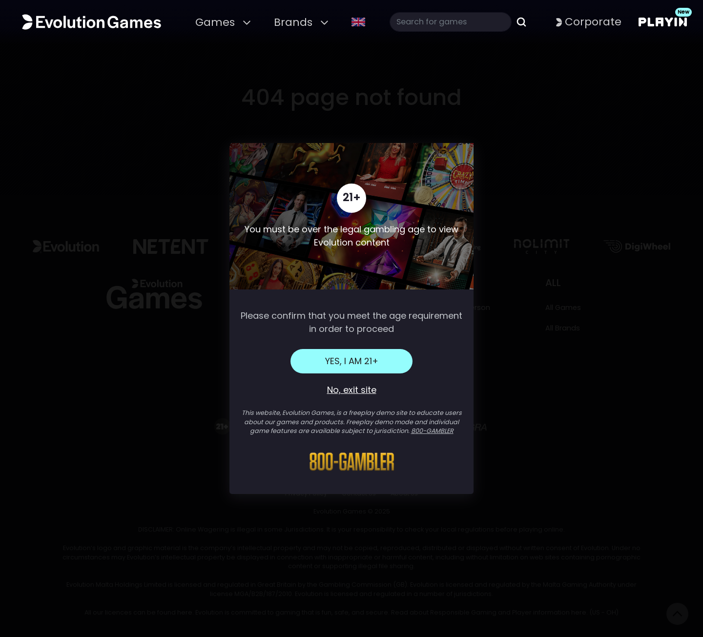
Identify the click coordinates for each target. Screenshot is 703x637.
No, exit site (351, 390)
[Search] (451, 22)
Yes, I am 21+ (351, 361)
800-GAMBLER (432, 431)
